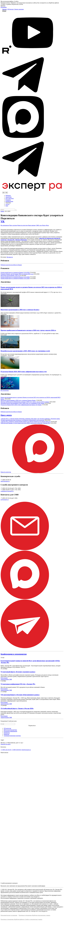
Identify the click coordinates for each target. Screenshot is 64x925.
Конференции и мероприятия (14, 654)
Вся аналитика (5, 390)
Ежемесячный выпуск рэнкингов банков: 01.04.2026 (15, 272)
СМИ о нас (39, 225)
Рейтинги (8, 195)
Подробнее (4, 7)
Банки (2, 211)
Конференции (9, 201)
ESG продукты (10, 198)
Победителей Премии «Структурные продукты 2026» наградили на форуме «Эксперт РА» (25, 423)
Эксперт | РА (5, 9)
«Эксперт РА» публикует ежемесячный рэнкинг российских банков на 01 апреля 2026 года (26, 421)
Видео (44, 225)
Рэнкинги (8, 200)
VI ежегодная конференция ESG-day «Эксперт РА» (18, 684)
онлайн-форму (41, 886)
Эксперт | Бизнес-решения (16, 9)
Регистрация (4, 678)
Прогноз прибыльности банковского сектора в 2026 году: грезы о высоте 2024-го (28, 330)
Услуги (7, 204)
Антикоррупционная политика (12, 735)
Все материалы (5, 225)
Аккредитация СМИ (6, 679)
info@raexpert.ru (26, 749)
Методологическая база (10, 729)
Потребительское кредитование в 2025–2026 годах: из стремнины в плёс (25, 351)
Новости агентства (22, 225)
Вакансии (6, 734)
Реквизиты (7, 732)
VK (3, 221)
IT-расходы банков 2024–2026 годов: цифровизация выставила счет (24, 371)
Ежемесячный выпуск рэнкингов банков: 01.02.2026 (15, 278)
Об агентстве (7, 728)
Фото (47, 225)
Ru (6, 192)
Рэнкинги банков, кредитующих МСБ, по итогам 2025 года (17, 274)
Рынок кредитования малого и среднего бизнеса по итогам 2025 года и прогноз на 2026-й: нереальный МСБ (30, 397)
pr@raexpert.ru (5, 499)
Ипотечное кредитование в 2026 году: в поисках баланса (20, 309)
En (3, 192)
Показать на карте (6, 744)
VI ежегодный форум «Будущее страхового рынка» (18, 672)
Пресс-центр (6, 415)
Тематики (8, 203)
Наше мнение (31, 225)
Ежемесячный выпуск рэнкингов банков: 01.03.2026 (15, 277)
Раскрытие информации (10, 731)
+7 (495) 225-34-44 (6, 749)
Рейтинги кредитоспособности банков (11, 265)
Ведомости (10, 257)
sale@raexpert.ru (5, 481)
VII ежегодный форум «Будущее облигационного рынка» (20, 695)
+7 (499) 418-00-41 (16, 749)
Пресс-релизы (13, 225)
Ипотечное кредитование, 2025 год (10, 275)
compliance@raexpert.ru (7, 491)
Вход (4, 10)
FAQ (7, 205)
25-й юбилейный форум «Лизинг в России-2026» (17, 708)
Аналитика (9, 197)
